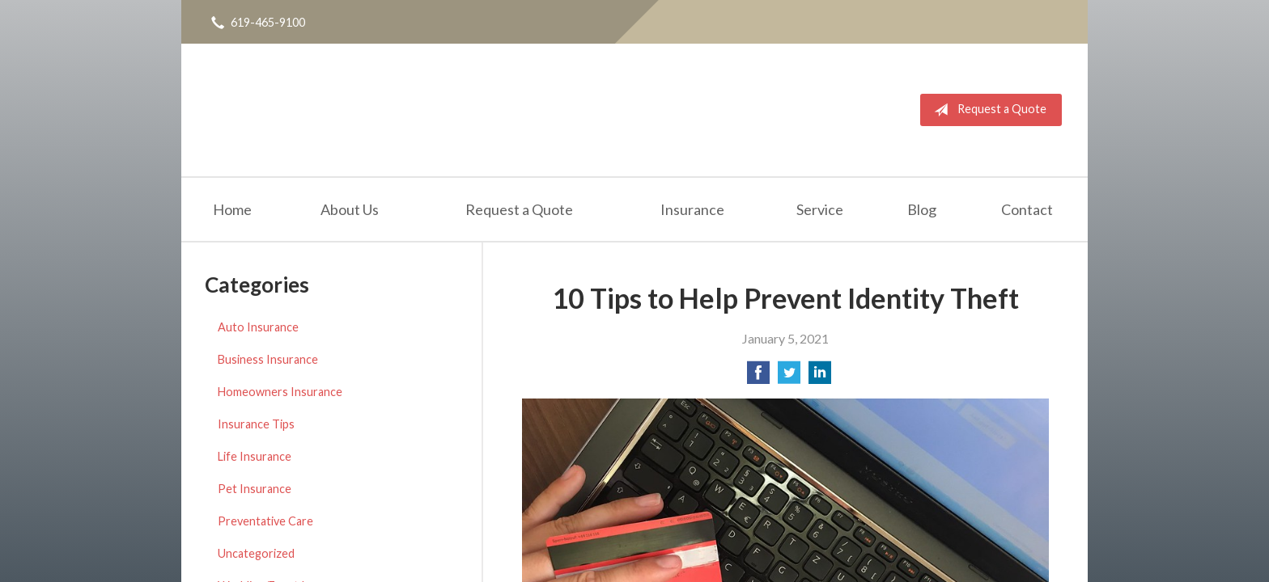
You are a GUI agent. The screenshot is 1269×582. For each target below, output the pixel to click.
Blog (921, 209)
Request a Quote (986, 110)
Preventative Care (265, 521)
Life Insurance (254, 456)
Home (232, 209)
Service (819, 209)
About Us (349, 209)
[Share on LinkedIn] (820, 377)
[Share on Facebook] (758, 377)
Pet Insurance (254, 489)
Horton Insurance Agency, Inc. (338, 110)
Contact (1027, 209)
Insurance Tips (256, 424)
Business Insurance (268, 359)
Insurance (692, 209)
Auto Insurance (258, 327)
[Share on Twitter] (789, 377)
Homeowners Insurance (280, 392)
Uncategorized (256, 553)
